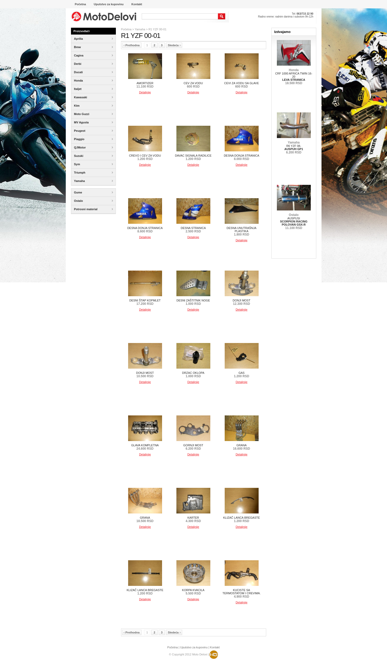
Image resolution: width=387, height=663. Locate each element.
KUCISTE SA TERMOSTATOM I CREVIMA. (241, 593)
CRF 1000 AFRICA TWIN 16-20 (293, 76)
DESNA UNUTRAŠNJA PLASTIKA (241, 231)
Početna (126, 29)
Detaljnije (145, 92)
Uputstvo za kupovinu (193, 647)
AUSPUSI (293, 221)
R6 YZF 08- (293, 147)
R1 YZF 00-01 (157, 29)
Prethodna (131, 45)
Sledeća (174, 45)
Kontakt (215, 647)
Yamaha (140, 29)
